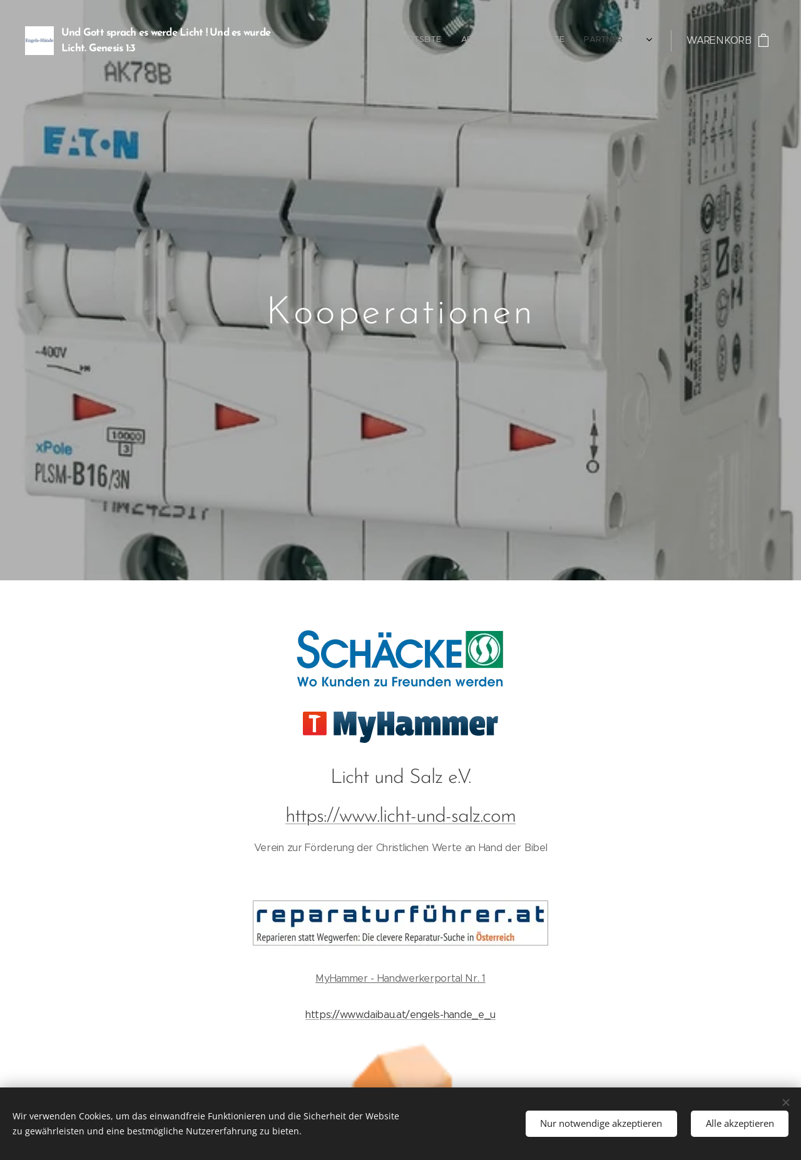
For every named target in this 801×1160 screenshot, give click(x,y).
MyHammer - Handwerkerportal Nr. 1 (400, 978)
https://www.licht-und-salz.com (400, 816)
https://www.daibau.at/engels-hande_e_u (400, 1014)
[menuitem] (505, 40)
